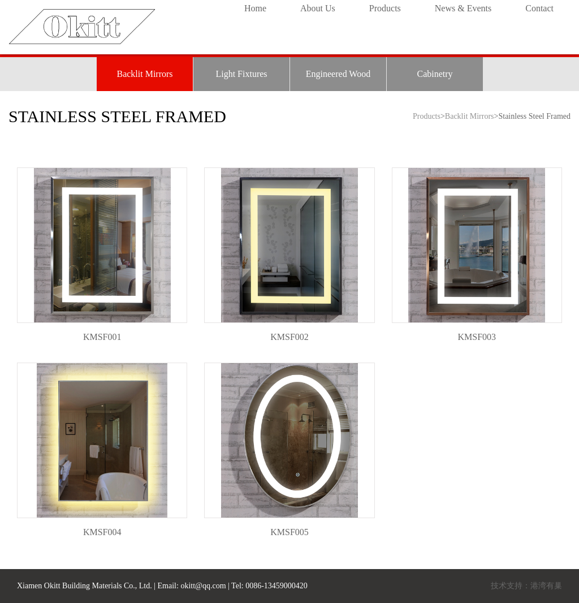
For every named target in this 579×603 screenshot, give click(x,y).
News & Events (463, 8)
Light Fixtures (241, 74)
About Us (317, 8)
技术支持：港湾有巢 (526, 586)
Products (385, 8)
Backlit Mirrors (144, 74)
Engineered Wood (338, 74)
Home (255, 8)
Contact (539, 8)
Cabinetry (434, 74)
